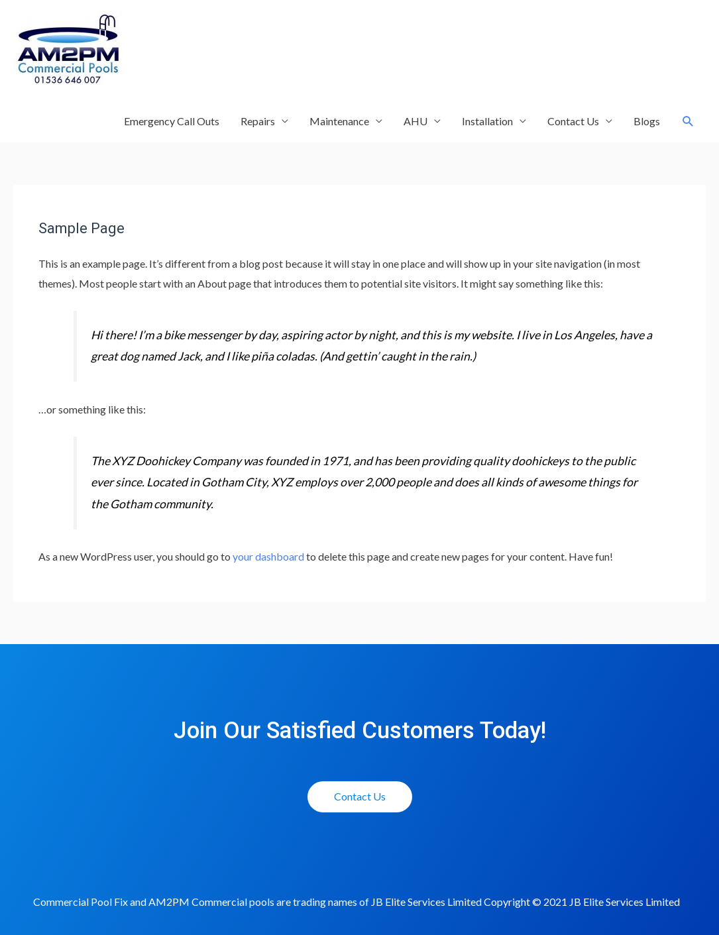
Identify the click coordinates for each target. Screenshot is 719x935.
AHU (415, 121)
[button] (359, 796)
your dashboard (268, 556)
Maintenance (339, 121)
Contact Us (573, 121)
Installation (487, 121)
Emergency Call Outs (171, 121)
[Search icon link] (688, 122)
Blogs (647, 121)
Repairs (258, 121)
